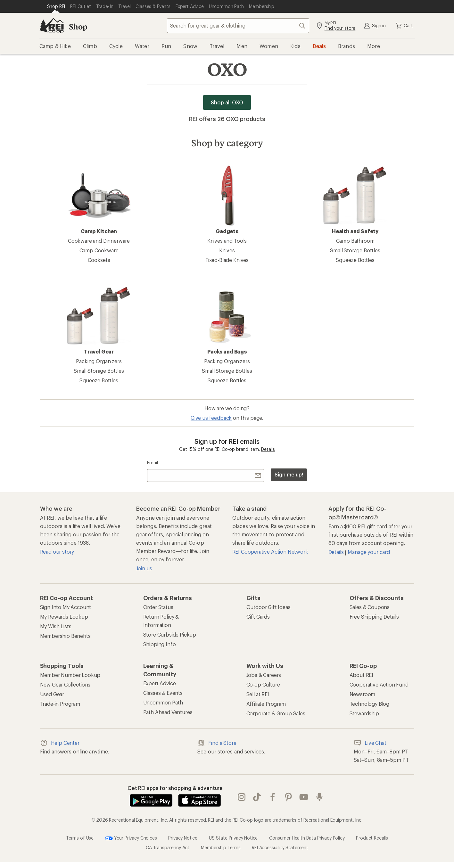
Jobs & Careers (263, 675)
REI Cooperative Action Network (270, 552)
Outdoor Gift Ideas (268, 607)
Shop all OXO (227, 102)
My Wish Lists (55, 626)
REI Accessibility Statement (280, 847)
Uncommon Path (163, 702)
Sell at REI (257, 694)
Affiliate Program (266, 704)
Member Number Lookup (70, 675)
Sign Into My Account (65, 607)
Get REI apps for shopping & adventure (175, 788)
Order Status (158, 607)
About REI (362, 675)
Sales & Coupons (370, 607)
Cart (404, 25)
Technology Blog (370, 704)
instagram (241, 797)
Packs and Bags (227, 319)
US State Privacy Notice (233, 838)
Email (152, 462)
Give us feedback (211, 418)
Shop (78, 26)
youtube (304, 797)
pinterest (288, 797)
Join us (144, 568)
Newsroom (363, 694)
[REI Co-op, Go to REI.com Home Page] (51, 25)
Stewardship (364, 713)
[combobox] (238, 25)
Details (268, 449)
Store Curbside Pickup (169, 634)
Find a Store (216, 743)
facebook (273, 797)
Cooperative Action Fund (379, 684)
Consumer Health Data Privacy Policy (306, 838)
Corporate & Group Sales (275, 713)
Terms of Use (80, 838)
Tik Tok (257, 797)
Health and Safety (355, 199)
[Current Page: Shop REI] (56, 6)
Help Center (59, 743)
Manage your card (369, 552)
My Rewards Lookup (64, 617)
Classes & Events (163, 693)
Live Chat (370, 743)
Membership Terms (220, 847)
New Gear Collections (65, 684)
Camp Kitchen (99, 199)
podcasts (319, 797)
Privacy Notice (182, 838)
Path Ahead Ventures (168, 712)
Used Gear (52, 694)
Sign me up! (289, 474)
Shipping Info (159, 644)
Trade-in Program (60, 704)
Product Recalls (372, 838)
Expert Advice (159, 683)
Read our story (57, 552)
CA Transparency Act (167, 847)
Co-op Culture (263, 684)
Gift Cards (258, 617)
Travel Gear (99, 319)
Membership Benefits (65, 636)
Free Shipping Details (374, 617)
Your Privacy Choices (131, 838)
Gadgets (227, 199)
